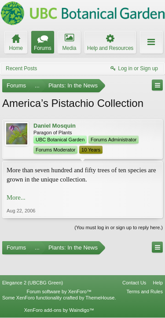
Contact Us (134, 266)
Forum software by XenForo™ (59, 274)
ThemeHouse (99, 281)
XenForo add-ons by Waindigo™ (59, 293)
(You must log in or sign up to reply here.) (118, 227)
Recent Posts (21, 68)
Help (158, 266)
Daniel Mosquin (54, 125)
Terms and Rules (144, 274)
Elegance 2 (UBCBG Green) (32, 266)
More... (16, 197)
